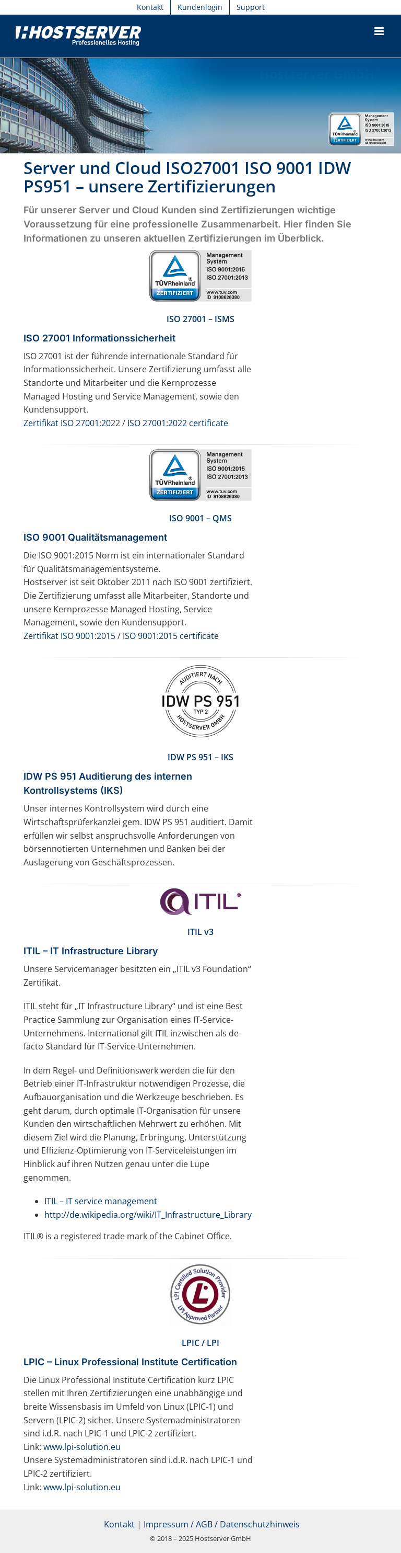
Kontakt (119, 1524)
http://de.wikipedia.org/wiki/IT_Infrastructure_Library (148, 1214)
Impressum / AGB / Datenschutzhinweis (222, 1524)
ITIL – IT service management (100, 1201)
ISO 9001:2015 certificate (171, 636)
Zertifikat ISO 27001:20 (67, 423)
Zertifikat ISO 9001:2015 (69, 636)
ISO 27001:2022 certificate (177, 423)
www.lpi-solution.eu (82, 1447)
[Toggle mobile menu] (379, 31)
